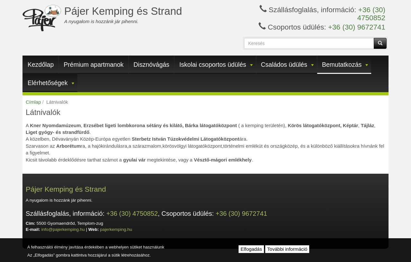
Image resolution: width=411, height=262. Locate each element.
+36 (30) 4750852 (371, 14)
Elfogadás (251, 249)
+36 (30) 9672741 (356, 27)
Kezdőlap (41, 64)
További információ (287, 249)
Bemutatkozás (345, 64)
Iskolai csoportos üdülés (215, 64)
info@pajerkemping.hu (63, 229)
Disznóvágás (152, 64)
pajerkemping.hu (116, 229)
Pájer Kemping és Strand (123, 11)
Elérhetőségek (51, 82)
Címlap (33, 102)
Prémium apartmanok (93, 64)
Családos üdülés (287, 64)
